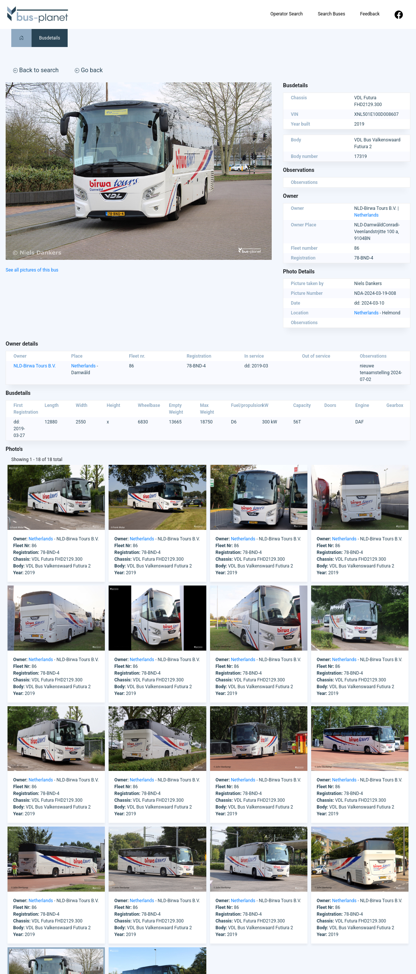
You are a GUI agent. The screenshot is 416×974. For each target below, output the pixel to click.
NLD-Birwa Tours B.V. (35, 366)
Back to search (36, 70)
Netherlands (366, 215)
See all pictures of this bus (32, 270)
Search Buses (331, 14)
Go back (89, 70)
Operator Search (286, 14)
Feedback (370, 14)
